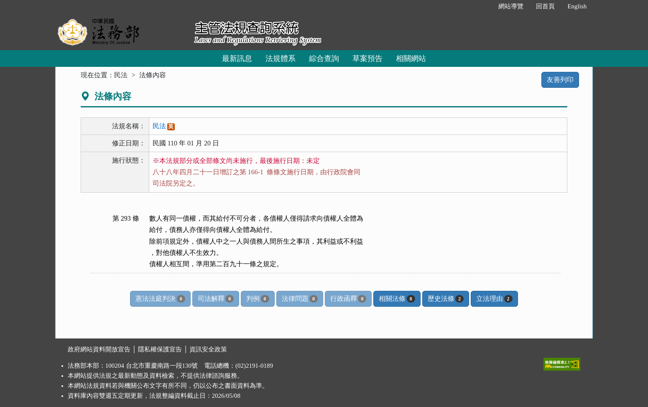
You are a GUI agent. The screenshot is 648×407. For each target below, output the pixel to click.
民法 (121, 75)
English (577, 6)
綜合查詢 (324, 58)
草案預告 (367, 58)
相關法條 (397, 299)
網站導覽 (510, 6)
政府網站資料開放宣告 (99, 349)
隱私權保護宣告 (160, 349)
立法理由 (494, 299)
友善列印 (560, 79)
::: (483, 6)
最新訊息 (237, 58)
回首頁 (545, 6)
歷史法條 (446, 299)
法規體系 (280, 58)
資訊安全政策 (208, 349)
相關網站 (411, 58)
